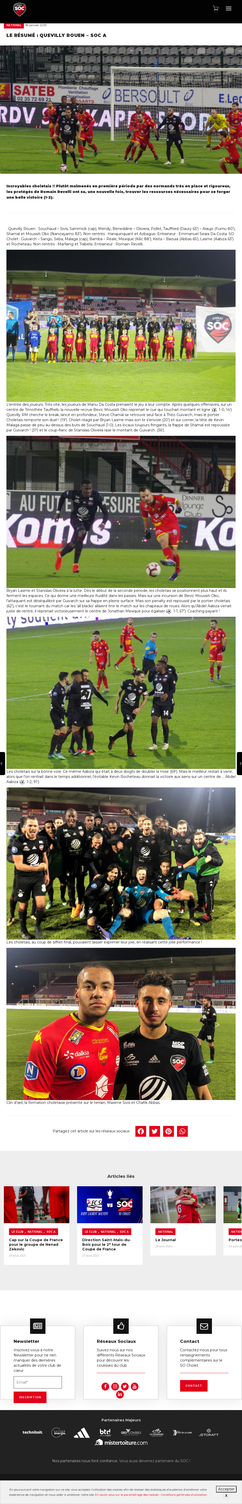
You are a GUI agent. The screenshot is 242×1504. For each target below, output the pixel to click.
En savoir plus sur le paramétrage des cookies (127, 1495)
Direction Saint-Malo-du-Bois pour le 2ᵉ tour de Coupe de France (90, 1244)
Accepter (226, 1489)
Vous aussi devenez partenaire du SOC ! (154, 1460)
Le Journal (140, 1232)
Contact (193, 1385)
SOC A (16, 1228)
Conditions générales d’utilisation (184, 1495)
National (13, 25)
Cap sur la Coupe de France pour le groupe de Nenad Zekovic (29, 1244)
